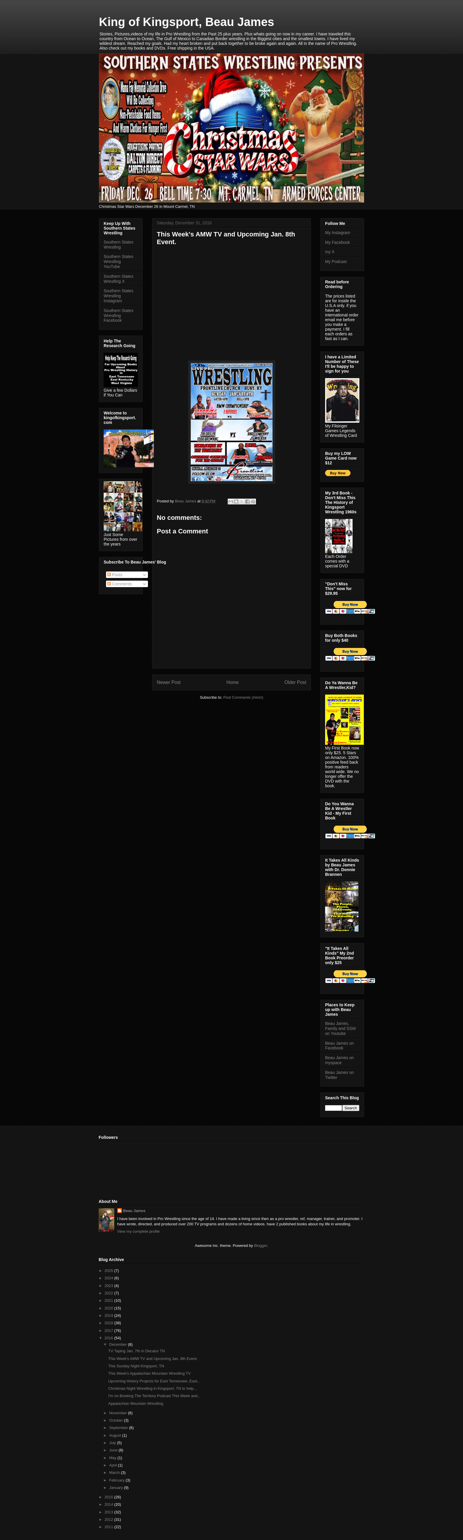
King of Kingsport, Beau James (186, 21)
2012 (109, 1519)
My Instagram (337, 232)
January (116, 1487)
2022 (109, 1293)
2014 (109, 1504)
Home (232, 682)
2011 (109, 1527)
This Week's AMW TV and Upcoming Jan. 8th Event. (153, 1358)
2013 (109, 1512)
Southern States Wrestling (118, 244)
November (118, 1413)
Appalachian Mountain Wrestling (135, 1403)
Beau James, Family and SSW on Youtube (340, 1028)
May (113, 1458)
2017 (109, 1330)
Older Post (295, 682)
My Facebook (337, 242)
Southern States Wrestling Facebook (118, 315)
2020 (109, 1308)
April (113, 1465)
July (113, 1443)
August (115, 1435)
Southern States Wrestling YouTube (118, 261)
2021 (109, 1300)
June (114, 1450)
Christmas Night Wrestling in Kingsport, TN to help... (152, 1388)
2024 (109, 1278)
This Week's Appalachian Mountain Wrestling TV (149, 1373)
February (117, 1480)
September (119, 1427)
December (118, 1344)
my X (330, 251)
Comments (119, 584)
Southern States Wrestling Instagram (118, 295)
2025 (109, 1270)
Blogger (260, 1245)
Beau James (134, 1211)
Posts (114, 574)
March (115, 1472)
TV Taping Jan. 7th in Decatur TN (136, 1351)
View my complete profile (138, 1231)
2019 (109, 1315)
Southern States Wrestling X (118, 279)
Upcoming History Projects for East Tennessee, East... (154, 1381)
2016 (109, 1338)
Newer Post (169, 682)
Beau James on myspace (339, 1060)
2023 (109, 1285)
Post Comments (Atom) (243, 697)
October (116, 1420)
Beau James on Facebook (339, 1046)
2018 (109, 1323)
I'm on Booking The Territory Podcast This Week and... (154, 1396)
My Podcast (336, 261)
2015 (109, 1497)
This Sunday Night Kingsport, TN (136, 1366)
